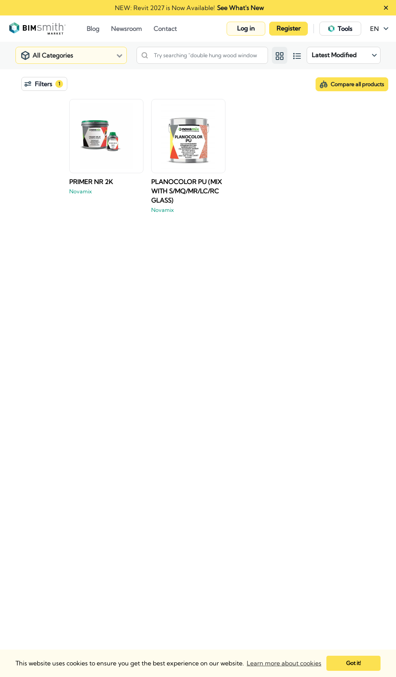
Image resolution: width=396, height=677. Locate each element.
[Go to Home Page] (48, 28)
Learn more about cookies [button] (284, 663)
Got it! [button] (353, 663)
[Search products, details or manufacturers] (202, 55)
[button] (246, 29)
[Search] (145, 55)
